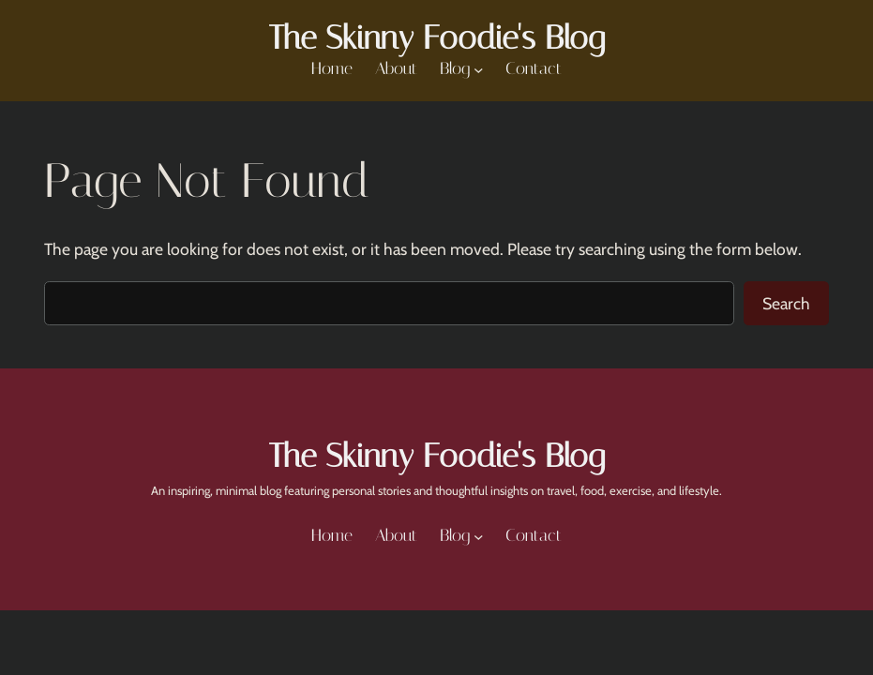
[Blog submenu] (479, 70)
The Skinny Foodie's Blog (436, 37)
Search (786, 303)
